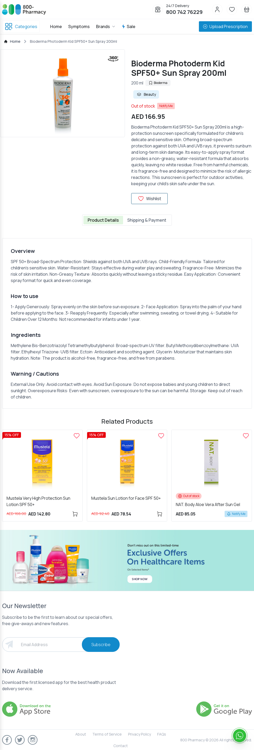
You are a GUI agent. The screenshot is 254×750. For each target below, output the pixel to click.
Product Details (103, 220)
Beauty (146, 94)
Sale (128, 26)
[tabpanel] (127, 323)
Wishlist (149, 198)
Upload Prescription (225, 26)
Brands (105, 26)
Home (56, 26)
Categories (20, 26)
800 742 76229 (184, 11)
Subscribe (100, 644)
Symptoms (79, 26)
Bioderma (158, 83)
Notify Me (166, 106)
